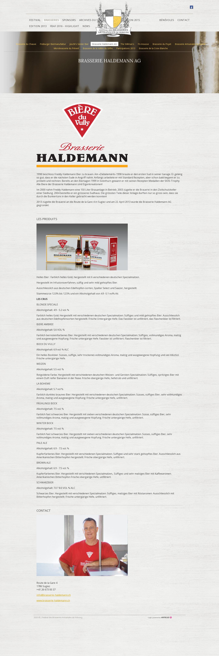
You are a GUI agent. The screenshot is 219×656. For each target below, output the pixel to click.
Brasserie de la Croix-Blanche (153, 48)
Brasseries (51, 20)
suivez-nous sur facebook (191, 7)
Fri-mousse (143, 44)
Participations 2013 (125, 48)
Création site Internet (162, 617)
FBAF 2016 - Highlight (64, 26)
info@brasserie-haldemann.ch (53, 595)
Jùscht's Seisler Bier (79, 44)
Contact (183, 20)
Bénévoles (166, 20)
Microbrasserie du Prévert (66, 48)
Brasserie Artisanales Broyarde (190, 44)
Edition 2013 (38, 26)
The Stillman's (127, 44)
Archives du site (90, 20)
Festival (35, 20)
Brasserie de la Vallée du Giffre (98, 48)
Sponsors (69, 20)
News (86, 26)
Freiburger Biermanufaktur (53, 44)
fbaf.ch (113, 22)
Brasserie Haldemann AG (104, 44)
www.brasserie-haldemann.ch (53, 600)
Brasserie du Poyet (162, 44)
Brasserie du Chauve (26, 44)
